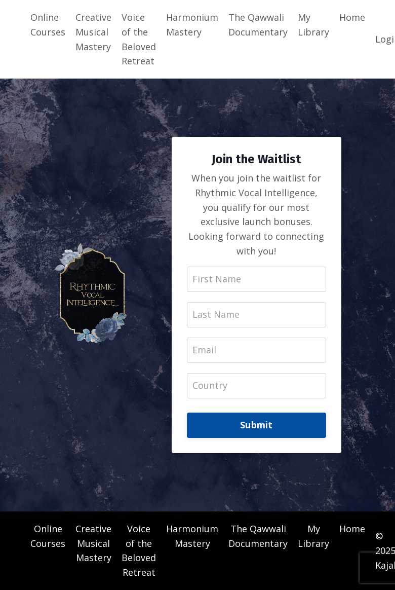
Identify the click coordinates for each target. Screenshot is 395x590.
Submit (256, 425)
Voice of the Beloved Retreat (139, 39)
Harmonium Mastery (192, 24)
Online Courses (47, 24)
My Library (313, 24)
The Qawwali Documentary (258, 24)
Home (352, 17)
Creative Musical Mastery (93, 32)
